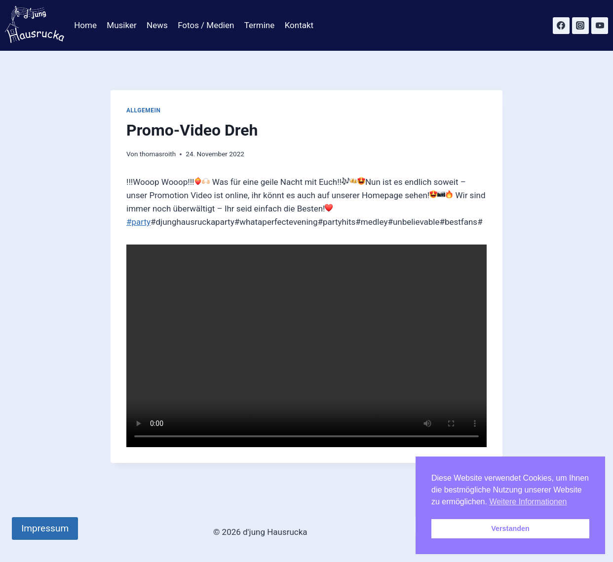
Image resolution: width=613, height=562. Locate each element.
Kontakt (299, 25)
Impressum (45, 528)
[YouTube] (599, 25)
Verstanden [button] (510, 528)
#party (138, 222)
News (157, 25)
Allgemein (143, 110)
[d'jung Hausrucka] (34, 25)
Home (85, 25)
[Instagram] (580, 25)
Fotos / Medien (206, 25)
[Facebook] (561, 25)
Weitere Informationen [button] (528, 501)
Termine (259, 25)
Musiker (121, 25)
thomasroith (158, 154)
